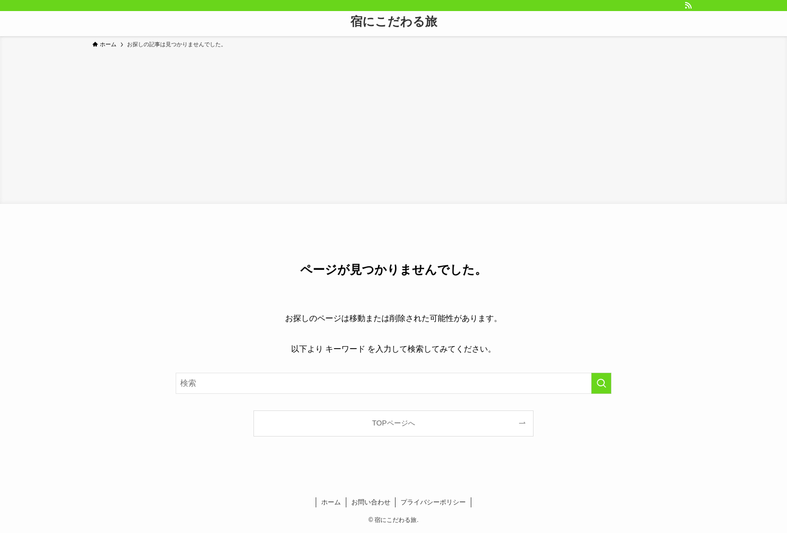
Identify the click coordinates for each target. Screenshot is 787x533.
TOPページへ (393, 423)
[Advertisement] (393, 124)
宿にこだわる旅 (393, 22)
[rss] (688, 5)
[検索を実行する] (601, 383)
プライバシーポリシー (433, 502)
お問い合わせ (370, 502)
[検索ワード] (393, 383)
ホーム (331, 502)
